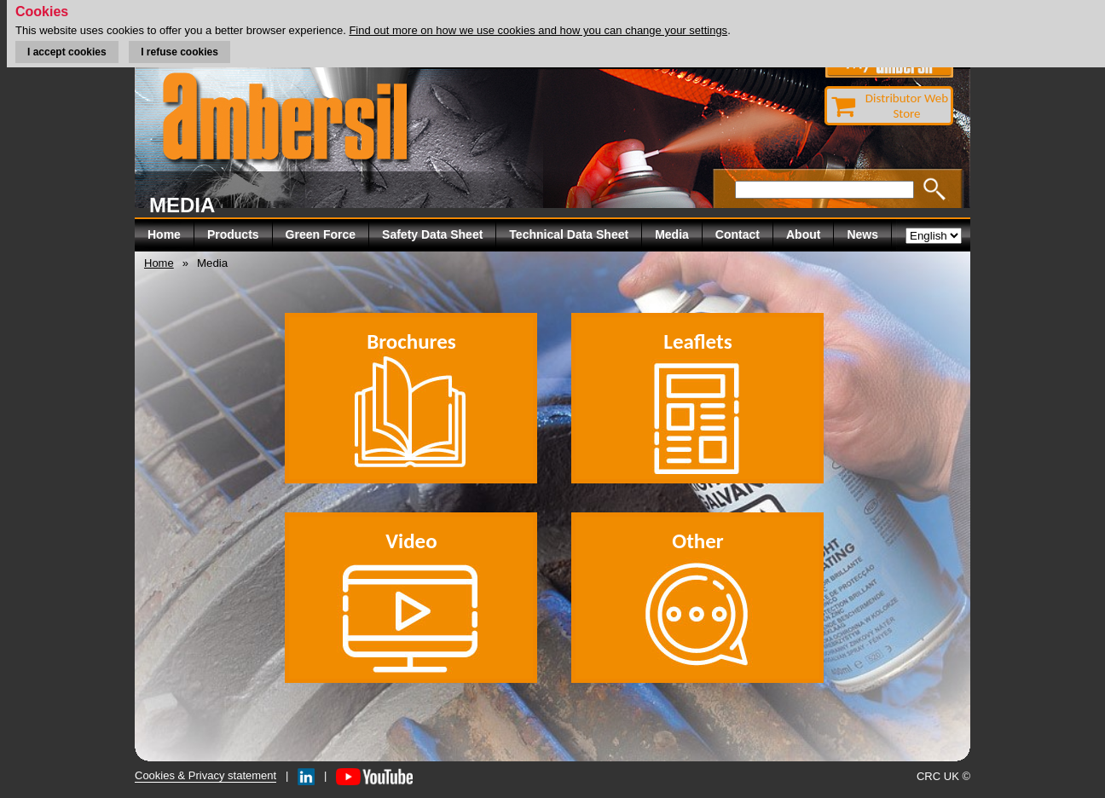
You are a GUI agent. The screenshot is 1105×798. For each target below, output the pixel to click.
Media (672, 234)
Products (233, 234)
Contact (737, 234)
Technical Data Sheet (568, 234)
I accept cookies (67, 52)
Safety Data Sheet (432, 234)
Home (164, 234)
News (862, 234)
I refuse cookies (179, 52)
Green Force (321, 234)
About (803, 234)
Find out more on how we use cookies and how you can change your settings (538, 30)
